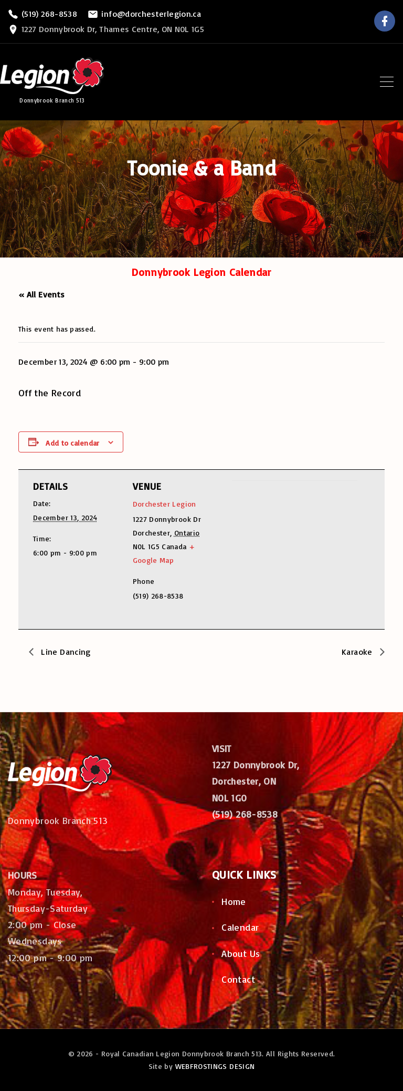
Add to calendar (72, 442)
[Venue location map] (287, 553)
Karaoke (358, 651)
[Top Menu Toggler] (386, 81)
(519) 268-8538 (49, 13)
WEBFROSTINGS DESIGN (215, 1066)
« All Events (41, 294)
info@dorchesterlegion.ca (151, 13)
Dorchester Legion (164, 503)
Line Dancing (65, 651)
